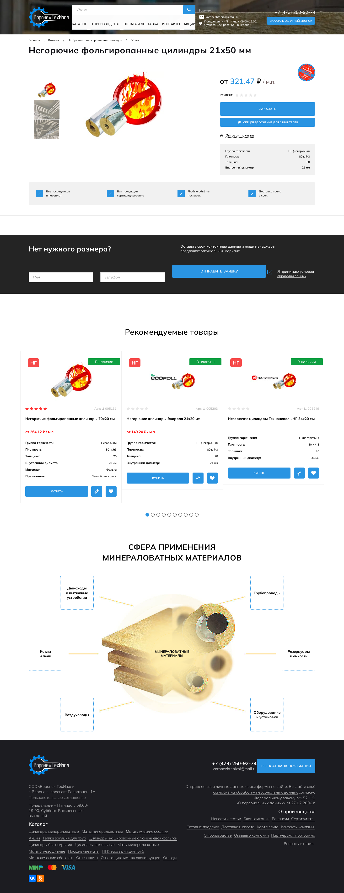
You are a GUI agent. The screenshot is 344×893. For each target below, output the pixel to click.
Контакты (167, 21)
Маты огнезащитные (47, 847)
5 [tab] (169, 510)
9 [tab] (191, 510)
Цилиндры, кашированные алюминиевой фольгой (133, 834)
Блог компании (256, 814)
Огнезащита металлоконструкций (130, 853)
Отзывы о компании (251, 831)
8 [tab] (186, 510)
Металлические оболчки (147, 827)
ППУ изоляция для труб (123, 847)
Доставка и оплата (237, 823)
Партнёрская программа (293, 831)
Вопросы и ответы (299, 839)
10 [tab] (197, 510)
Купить (57, 487)
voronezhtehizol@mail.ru (219, 14)
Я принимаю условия (283, 272)
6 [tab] (175, 510)
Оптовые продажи (203, 823)
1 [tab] (147, 510)
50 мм (135, 40)
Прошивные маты (84, 847)
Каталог (82, 21)
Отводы (170, 853)
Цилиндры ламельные (94, 840)
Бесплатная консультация (282, 762)
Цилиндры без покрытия (50, 840)
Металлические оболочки (51, 853)
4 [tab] (164, 510)
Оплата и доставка (139, 21)
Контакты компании (298, 823)
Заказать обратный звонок (291, 18)
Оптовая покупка (240, 136)
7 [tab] (180, 510)
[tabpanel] (71, 423)
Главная (34, 40)
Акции (183, 21)
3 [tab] (158, 510)
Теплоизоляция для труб (64, 834)
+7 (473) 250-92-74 (295, 10)
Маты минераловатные (102, 827)
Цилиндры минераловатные (54, 827)
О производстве (106, 21)
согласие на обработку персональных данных (255, 788)
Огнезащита (87, 853)
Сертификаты (303, 814)
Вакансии (280, 814)
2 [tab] (153, 510)
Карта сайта (268, 823)
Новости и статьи (226, 814)
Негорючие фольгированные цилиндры (95, 40)
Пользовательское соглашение (57, 793)
